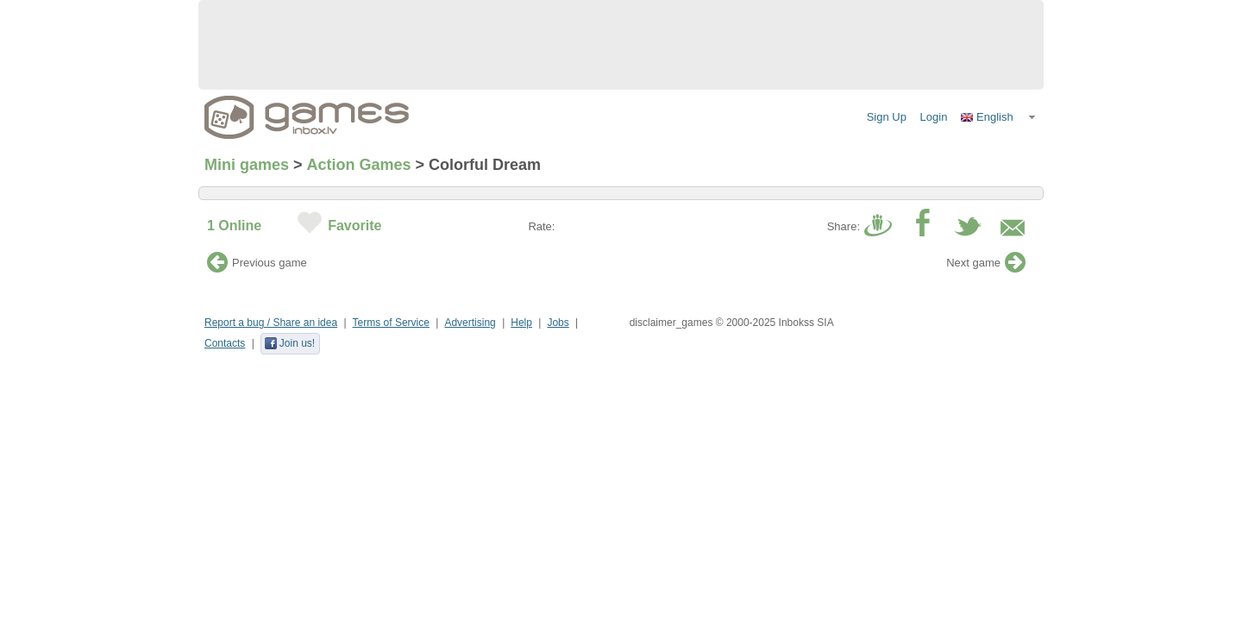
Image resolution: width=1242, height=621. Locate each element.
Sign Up (886, 116)
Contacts (224, 343)
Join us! (289, 343)
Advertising (469, 323)
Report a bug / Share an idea (270, 323)
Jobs (557, 323)
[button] (999, 117)
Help (521, 323)
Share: (843, 226)
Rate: (541, 226)
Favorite (354, 225)
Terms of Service (391, 323)
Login (934, 116)
